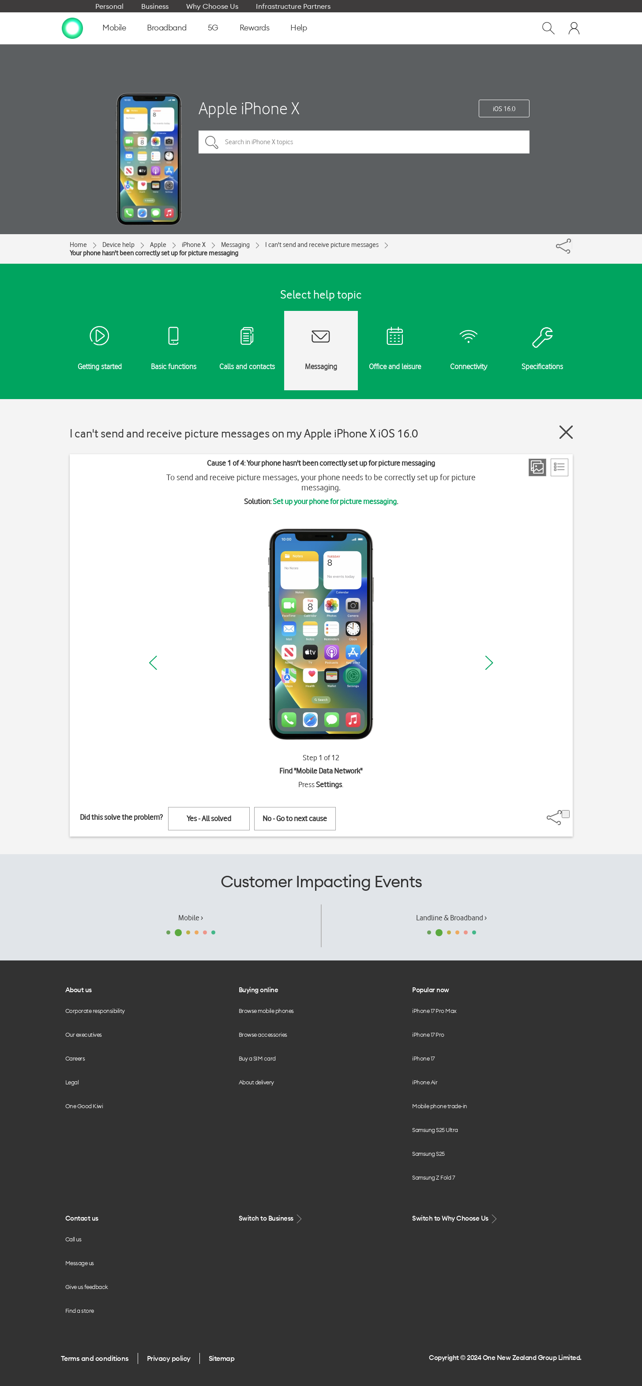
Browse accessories (263, 1034)
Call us (73, 1239)
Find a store (79, 1310)
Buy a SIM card (257, 1058)
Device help (118, 245)
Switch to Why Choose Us (455, 1218)
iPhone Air (424, 1082)
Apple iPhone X (249, 108)
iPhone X (194, 245)
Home (78, 245)
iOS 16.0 (504, 109)
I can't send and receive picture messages (322, 245)
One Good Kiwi (84, 1106)
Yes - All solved (209, 818)
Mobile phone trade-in (439, 1106)
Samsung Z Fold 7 (433, 1177)
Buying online (258, 990)
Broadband (167, 27)
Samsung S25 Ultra (435, 1129)
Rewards (255, 27)
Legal (72, 1082)
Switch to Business (271, 1218)
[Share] (572, 244)
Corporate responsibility (95, 1010)
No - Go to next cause (295, 818)
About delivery (256, 1082)
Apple (158, 245)
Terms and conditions (95, 1358)
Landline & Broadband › (451, 917)
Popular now (430, 990)
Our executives (83, 1034)
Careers (75, 1058)
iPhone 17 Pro (428, 1034)
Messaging (235, 245)
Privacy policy (169, 1358)
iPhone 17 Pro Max (434, 1010)
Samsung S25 (428, 1153)
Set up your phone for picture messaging (335, 501)
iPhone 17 (423, 1058)
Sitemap (222, 1358)
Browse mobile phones (266, 1010)
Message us (79, 1262)
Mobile (114, 27)
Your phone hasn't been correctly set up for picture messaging (154, 253)
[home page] (72, 27)
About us (78, 990)
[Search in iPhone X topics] (364, 142)
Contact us (81, 1218)
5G (213, 27)
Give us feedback (86, 1286)
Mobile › (190, 917)
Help (298, 27)
